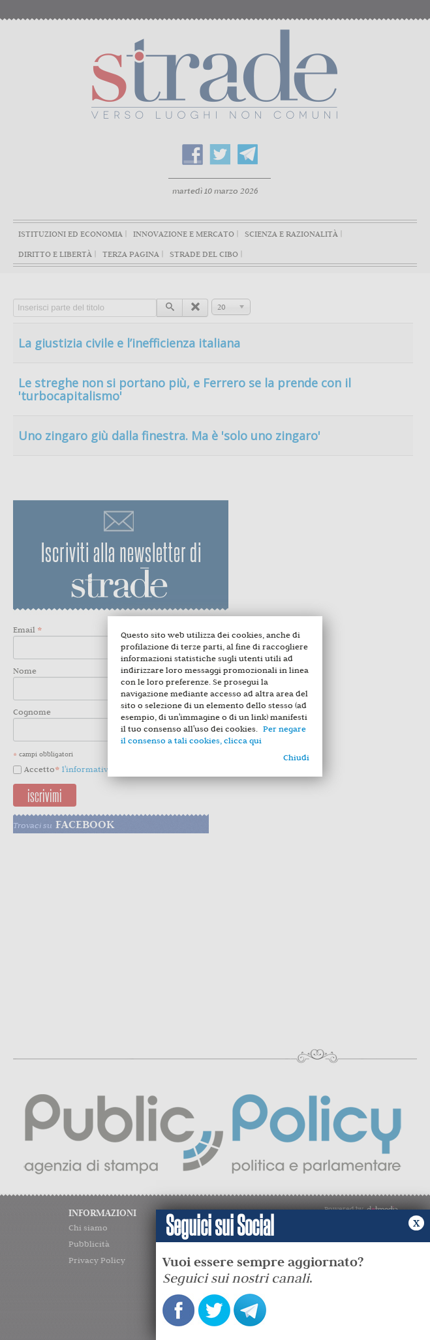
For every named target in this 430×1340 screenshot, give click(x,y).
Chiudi (296, 757)
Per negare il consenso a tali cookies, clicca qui (213, 734)
